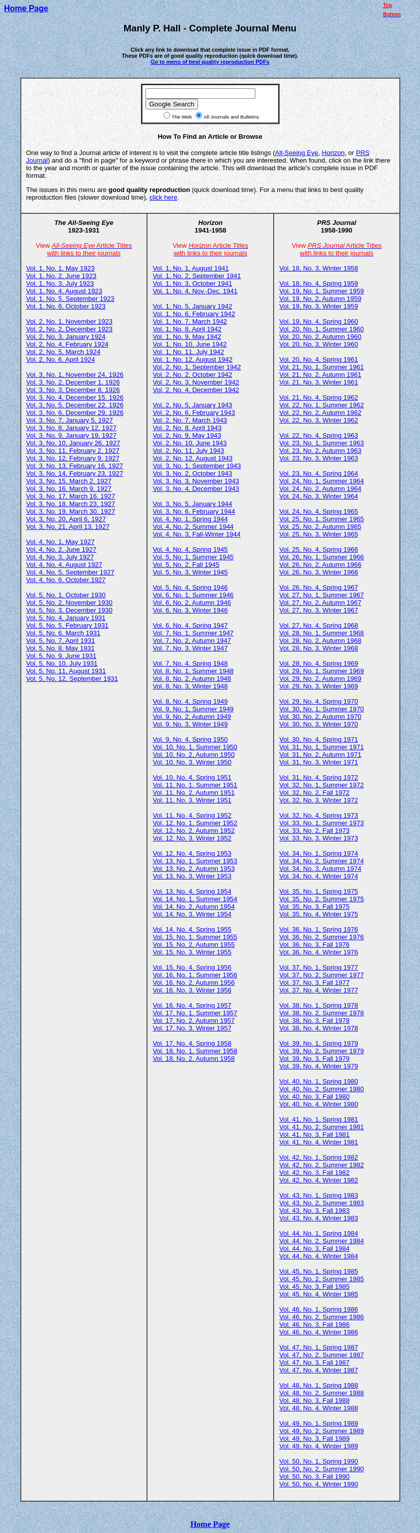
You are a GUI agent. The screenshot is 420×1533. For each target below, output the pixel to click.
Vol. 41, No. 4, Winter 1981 (318, 1142)
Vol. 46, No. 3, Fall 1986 (314, 1324)
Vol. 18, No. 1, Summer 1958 (194, 1051)
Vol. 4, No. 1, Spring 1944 (189, 519)
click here (163, 197)
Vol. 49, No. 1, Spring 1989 (318, 1423)
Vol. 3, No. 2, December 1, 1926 (73, 382)
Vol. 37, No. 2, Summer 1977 (321, 975)
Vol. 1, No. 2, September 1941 (196, 276)
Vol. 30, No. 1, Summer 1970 (321, 709)
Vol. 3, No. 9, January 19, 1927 (71, 435)
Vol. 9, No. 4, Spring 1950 (189, 739)
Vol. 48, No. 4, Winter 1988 (318, 1408)
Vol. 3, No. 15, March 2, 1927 (68, 481)
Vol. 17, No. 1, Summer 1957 (194, 1013)
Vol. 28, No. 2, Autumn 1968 (320, 640)
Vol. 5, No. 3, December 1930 (69, 610)
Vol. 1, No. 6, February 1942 (193, 314)
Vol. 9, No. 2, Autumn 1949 (191, 716)
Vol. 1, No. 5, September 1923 (70, 298)
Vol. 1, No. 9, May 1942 (186, 336)
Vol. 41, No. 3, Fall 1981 (314, 1134)
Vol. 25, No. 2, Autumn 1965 (320, 526)
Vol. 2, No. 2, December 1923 (69, 329)
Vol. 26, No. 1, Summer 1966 (321, 557)
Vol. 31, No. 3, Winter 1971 (318, 762)
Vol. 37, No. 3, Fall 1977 (314, 982)
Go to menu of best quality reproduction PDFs (210, 62)
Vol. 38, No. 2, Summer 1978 (321, 1013)
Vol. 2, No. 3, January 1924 (66, 336)
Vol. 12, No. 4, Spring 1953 (191, 853)
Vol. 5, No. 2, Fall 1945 (185, 564)
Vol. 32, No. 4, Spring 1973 (318, 815)
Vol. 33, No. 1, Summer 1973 (321, 823)
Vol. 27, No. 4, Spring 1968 (318, 625)
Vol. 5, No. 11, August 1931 (66, 671)
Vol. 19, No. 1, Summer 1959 (321, 291)
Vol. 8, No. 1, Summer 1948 (193, 671)
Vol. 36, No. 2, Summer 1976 (321, 937)
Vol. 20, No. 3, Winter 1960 (318, 344)
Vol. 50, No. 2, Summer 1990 (321, 1469)
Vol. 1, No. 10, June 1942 (189, 344)
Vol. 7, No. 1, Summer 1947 (193, 633)
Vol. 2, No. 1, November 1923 (69, 321)
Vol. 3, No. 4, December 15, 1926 (75, 397)
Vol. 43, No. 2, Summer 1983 (321, 1203)
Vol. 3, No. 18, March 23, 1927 (71, 504)
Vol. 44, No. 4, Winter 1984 (318, 1256)
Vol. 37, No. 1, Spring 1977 (318, 967)
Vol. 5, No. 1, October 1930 (66, 595)
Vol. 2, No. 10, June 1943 (189, 443)
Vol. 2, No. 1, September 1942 (196, 367)
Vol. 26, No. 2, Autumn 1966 (320, 564)
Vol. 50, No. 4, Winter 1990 (318, 1484)
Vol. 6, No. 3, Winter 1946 (189, 610)
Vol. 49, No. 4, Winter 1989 (318, 1446)
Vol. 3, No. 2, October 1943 (192, 473)
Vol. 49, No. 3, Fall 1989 (314, 1438)
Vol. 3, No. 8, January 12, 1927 (71, 428)
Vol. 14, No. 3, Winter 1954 (191, 914)
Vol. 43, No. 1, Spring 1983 (318, 1195)
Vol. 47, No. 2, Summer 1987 (321, 1355)
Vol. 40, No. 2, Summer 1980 (321, 1089)
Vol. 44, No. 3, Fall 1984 (314, 1248)
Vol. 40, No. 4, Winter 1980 (318, 1104)
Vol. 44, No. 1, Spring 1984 (318, 1233)
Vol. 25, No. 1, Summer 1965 (321, 519)
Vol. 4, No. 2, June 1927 (61, 549)
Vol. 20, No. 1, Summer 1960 (321, 329)
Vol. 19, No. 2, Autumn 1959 (320, 298)
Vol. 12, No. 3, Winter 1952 (191, 838)
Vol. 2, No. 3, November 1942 (195, 382)
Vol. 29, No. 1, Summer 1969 (321, 671)
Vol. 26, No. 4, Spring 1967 (318, 587)
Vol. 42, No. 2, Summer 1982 (321, 1165)
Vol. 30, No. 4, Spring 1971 (318, 739)
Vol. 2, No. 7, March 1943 (189, 420)
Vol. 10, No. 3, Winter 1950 (191, 762)
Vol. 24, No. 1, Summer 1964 (321, 481)
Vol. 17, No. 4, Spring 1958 (191, 1043)
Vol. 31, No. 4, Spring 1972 (318, 777)
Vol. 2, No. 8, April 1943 (186, 428)
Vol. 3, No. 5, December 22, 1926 (75, 405)
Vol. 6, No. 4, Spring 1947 (189, 625)
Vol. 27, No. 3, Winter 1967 (318, 610)
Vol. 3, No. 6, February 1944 (193, 511)
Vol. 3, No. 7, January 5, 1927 (69, 420)
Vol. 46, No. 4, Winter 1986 (318, 1332)
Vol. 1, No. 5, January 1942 (192, 306)
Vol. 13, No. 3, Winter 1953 (191, 876)
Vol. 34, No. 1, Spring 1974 (318, 853)
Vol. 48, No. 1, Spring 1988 (318, 1385)
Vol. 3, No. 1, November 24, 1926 (75, 374)
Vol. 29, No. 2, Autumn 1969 (320, 678)
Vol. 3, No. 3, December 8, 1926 (73, 390)
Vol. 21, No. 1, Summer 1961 (321, 367)
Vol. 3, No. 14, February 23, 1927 (75, 473)
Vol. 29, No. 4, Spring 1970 (318, 701)
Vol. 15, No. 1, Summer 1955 (194, 937)
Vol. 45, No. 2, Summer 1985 (321, 1279)
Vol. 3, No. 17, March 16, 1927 (71, 496)
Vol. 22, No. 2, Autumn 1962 (320, 412)
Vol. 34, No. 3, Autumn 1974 (320, 868)
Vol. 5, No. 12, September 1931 (72, 678)
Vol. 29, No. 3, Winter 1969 (318, 686)
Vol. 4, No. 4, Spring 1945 (189, 549)
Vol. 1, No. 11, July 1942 (188, 352)
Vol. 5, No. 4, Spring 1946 (189, 587)
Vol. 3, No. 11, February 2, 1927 (73, 450)
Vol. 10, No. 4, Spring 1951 (191, 777)
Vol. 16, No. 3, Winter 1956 (191, 990)
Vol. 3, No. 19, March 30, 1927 (71, 511)
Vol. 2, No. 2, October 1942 (192, 374)
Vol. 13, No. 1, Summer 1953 (194, 861)
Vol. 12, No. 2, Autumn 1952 (193, 830)
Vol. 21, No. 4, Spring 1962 (318, 397)
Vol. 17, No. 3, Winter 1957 (191, 1028)
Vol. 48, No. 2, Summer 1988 (321, 1393)
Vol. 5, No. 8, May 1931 (60, 648)
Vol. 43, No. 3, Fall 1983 (314, 1210)
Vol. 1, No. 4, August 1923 (64, 291)
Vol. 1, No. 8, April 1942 (186, 329)
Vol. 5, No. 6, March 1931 (63, 633)
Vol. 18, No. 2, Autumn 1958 (193, 1058)
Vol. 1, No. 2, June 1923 (61, 276)
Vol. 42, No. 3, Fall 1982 (314, 1172)
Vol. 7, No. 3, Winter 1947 (189, 648)
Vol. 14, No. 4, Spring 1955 (191, 929)
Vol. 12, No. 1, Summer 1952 (194, 823)
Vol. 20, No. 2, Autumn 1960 (320, 336)
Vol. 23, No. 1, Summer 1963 (321, 443)
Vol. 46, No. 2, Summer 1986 (321, 1317)
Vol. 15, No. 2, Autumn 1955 (193, 944)
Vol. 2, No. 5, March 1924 (63, 352)
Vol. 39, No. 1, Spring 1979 (318, 1043)
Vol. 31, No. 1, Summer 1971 (321, 747)
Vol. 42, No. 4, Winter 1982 (318, 1180)
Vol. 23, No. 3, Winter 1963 (318, 458)
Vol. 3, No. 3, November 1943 (195, 481)
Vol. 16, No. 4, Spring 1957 (191, 1005)
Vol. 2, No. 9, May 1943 (186, 435)
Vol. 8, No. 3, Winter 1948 (189, 686)
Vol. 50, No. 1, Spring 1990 (318, 1461)
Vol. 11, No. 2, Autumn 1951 (193, 792)
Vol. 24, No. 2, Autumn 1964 (320, 488)
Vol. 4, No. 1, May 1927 (60, 542)
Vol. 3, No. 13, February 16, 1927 (75, 466)
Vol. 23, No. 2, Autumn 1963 (320, 450)
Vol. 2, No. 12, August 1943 (192, 458)
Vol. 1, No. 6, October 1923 (66, 306)
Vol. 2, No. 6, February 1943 (193, 412)
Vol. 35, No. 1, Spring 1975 (318, 891)
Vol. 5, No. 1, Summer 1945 (193, 557)
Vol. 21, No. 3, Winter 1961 (318, 382)
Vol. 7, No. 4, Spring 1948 (189, 663)
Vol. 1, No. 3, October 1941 (192, 283)
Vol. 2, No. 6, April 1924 (60, 359)
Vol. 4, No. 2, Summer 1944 (193, 526)
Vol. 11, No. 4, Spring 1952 (191, 815)
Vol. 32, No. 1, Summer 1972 (321, 785)
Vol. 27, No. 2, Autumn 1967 (320, 602)
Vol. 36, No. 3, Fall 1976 (314, 944)
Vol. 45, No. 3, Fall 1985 (314, 1286)
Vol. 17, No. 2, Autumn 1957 (193, 1020)
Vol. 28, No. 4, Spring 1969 (318, 663)
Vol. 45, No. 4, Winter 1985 (318, 1294)
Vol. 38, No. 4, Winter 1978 (318, 1028)
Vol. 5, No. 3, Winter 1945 (189, 572)
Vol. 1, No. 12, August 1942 (192, 359)
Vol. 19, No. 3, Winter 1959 (318, 306)
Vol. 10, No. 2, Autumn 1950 (193, 754)
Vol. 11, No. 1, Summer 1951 (194, 785)
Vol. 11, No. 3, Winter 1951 (191, 800)
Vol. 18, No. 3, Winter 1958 (318, 268)
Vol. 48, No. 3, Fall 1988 (314, 1400)
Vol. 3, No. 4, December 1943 (195, 488)
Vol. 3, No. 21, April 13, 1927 (68, 526)
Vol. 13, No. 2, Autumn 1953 (193, 868)
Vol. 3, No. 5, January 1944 (192, 504)
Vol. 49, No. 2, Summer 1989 (321, 1431)
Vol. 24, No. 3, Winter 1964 (318, 496)
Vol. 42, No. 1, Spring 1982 (318, 1157)
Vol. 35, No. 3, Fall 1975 (314, 906)
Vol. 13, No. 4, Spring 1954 (191, 891)
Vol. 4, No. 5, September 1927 (70, 572)
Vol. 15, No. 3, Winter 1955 (191, 952)
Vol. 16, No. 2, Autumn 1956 (193, 982)
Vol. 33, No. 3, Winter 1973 (318, 838)
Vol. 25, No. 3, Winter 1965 (318, 534)
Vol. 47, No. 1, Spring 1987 (318, 1347)
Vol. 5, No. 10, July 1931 (62, 663)
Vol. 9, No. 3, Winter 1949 (189, 724)
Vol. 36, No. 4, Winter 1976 (318, 952)
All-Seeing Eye (296, 153)
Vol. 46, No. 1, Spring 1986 (318, 1309)
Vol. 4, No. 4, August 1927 (64, 564)
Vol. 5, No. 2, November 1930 (69, 602)
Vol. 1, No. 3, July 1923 (60, 283)
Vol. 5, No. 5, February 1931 (67, 625)
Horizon (333, 153)
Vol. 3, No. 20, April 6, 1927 (66, 519)
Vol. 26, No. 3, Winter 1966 (318, 572)
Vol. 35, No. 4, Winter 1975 (318, 914)
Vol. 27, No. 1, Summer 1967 (321, 595)
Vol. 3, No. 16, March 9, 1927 (68, 488)
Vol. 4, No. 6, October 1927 (66, 580)
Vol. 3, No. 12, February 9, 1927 (73, 458)
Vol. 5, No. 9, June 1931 (61, 656)
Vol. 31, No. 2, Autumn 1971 (320, 754)
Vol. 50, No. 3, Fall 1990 (314, 1476)
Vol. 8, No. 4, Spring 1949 (189, 701)
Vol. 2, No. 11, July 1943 (188, 450)
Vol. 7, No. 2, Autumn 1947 (191, 640)
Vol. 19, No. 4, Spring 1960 (318, 321)
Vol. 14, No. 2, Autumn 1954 (193, 906)
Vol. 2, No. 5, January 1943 (192, 405)
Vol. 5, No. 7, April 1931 (60, 640)
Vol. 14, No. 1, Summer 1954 (194, 899)
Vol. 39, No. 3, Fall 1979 (314, 1058)
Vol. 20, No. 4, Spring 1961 (318, 359)
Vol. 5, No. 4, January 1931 (66, 618)
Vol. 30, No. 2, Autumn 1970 (320, 716)
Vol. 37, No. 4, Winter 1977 (318, 990)
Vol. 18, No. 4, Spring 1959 (318, 283)
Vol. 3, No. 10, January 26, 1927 (73, 443)
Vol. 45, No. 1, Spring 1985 (318, 1271)
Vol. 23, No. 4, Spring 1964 (318, 473)
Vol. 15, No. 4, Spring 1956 (191, 967)
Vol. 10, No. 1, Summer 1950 (194, 747)
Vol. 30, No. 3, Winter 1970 (318, 724)
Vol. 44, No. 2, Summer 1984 (321, 1241)
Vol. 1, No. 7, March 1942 (189, 321)
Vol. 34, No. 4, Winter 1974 (318, 876)
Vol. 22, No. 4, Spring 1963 (318, 435)
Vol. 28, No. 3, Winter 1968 (318, 648)
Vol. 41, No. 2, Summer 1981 (321, 1127)
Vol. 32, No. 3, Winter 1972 (318, 800)
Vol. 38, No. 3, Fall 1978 (314, 1020)
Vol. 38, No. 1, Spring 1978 (318, 1005)
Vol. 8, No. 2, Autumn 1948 (191, 678)
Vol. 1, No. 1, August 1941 (190, 268)
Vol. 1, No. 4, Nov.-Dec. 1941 (194, 291)
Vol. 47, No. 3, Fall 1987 (314, 1362)
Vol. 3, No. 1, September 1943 (196, 466)
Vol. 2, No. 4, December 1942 (195, 390)
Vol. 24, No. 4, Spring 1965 (318, 511)
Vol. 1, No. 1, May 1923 (60, 268)
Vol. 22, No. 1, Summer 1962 (321, 405)
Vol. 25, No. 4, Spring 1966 (318, 549)
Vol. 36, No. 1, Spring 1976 (318, 929)
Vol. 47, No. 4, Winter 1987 (318, 1370)
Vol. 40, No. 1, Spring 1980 (318, 1081)
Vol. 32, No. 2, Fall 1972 (314, 792)
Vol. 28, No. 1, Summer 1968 (321, 633)
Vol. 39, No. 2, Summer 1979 (321, 1051)
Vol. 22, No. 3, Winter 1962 (318, 420)
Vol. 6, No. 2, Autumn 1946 (191, 602)
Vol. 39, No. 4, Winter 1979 (318, 1066)
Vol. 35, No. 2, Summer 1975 (321, 899)
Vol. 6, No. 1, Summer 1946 (193, 595)
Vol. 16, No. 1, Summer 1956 (194, 975)
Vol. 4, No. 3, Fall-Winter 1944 (196, 534)
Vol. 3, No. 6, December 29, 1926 (75, 412)
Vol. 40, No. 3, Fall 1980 (314, 1096)
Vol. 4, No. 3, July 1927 (60, 557)
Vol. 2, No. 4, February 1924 (67, 344)
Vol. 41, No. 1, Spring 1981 (318, 1119)
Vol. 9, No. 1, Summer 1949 (193, 709)
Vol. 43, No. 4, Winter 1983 (318, 1218)
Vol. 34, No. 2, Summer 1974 (321, 861)
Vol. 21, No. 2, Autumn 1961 (320, 374)
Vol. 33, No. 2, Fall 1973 (314, 830)
